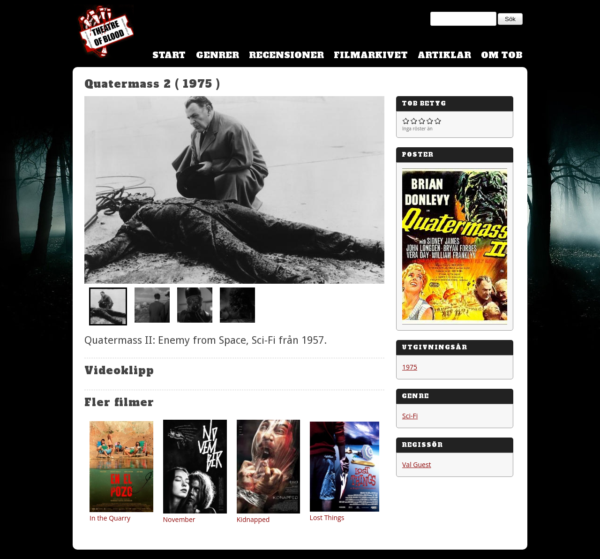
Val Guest (416, 464)
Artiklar (444, 55)
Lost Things (327, 517)
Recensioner (286, 55)
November (179, 519)
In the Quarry (110, 518)
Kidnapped (253, 519)
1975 (409, 367)
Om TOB (502, 55)
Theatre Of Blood (103, 33)
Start (169, 55)
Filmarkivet (371, 55)
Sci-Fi (410, 415)
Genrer (217, 55)
